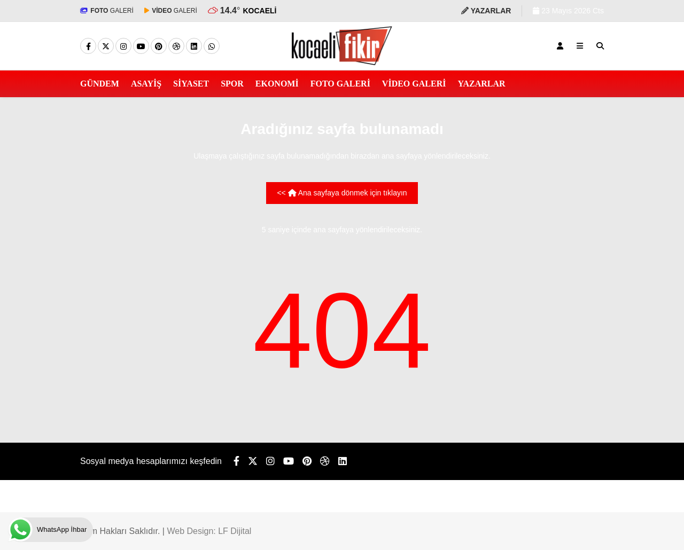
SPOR (232, 83)
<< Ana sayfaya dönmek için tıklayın (342, 192)
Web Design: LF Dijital (209, 531)
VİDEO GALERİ (414, 83)
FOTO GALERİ (340, 83)
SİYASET (191, 83)
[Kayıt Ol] (560, 46)
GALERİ (107, 10)
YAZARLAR (481, 83)
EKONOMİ (277, 83)
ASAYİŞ (146, 83)
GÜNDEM (99, 83)
